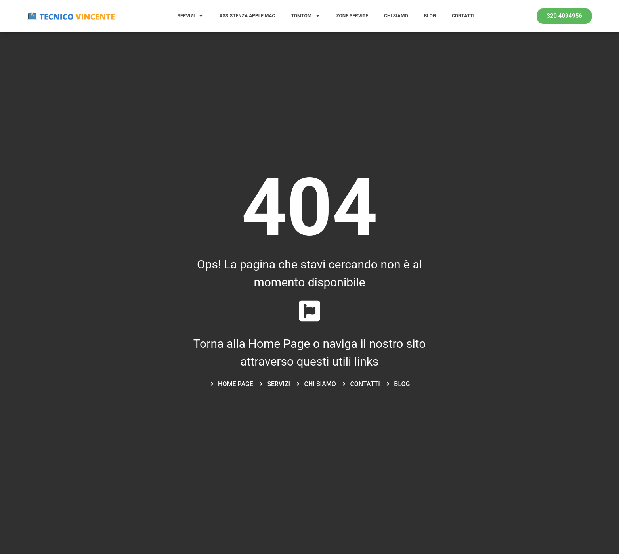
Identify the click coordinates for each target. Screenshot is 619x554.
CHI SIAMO (396, 16)
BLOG (430, 16)
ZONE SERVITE (352, 16)
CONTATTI (463, 16)
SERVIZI (191, 16)
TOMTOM (305, 16)
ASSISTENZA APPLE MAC (247, 16)
